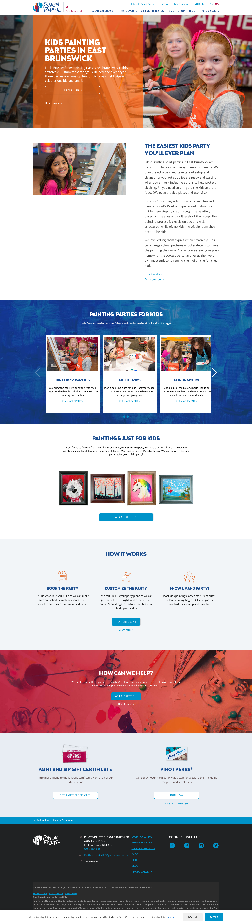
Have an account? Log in (176, 803)
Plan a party (72, 90)
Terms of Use (40, 893)
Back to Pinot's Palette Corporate (54, 820)
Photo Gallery (209, 11)
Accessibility (71, 893)
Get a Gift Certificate (75, 795)
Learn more (171, 917)
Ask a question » (154, 279)
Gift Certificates (152, 11)
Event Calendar (102, 11)
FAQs (171, 11)
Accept (214, 917)
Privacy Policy (56, 893)
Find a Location (181, 4)
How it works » (53, 103)
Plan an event (126, 621)
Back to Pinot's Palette (143, 4)
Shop (181, 11)
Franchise (164, 4)
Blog (191, 11)
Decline (193, 917)
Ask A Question (126, 517)
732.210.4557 (91, 861)
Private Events (127, 11)
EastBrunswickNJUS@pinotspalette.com (106, 855)
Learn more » (126, 629)
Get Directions (92, 848)
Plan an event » (69, 401)
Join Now (176, 795)
